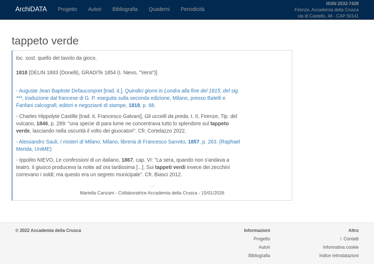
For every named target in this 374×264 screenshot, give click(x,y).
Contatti (349, 238)
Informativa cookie (341, 247)
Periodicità (193, 9)
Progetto (67, 9)
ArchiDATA (31, 9)
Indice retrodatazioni (339, 255)
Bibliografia (125, 9)
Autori (95, 9)
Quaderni (159, 9)
